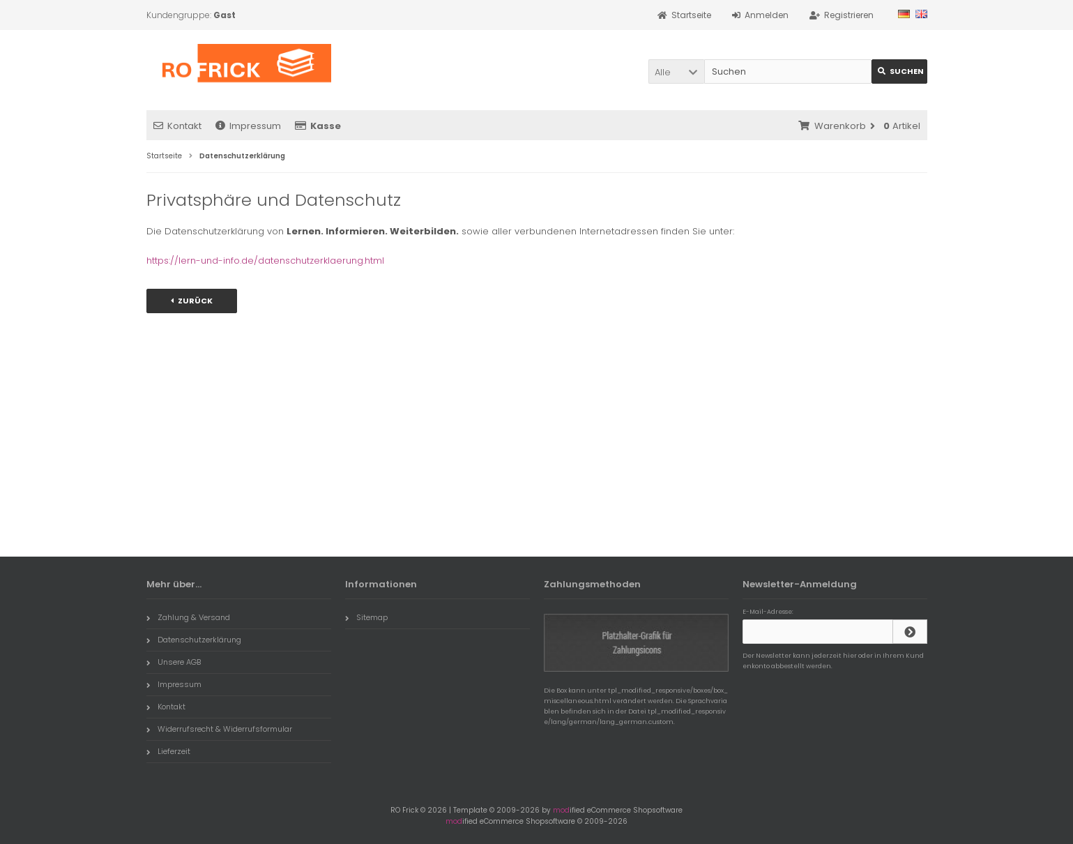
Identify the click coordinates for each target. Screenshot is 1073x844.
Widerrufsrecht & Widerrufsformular (219, 728)
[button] (676, 71)
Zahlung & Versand (188, 617)
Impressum (248, 126)
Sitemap (366, 617)
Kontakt (177, 126)
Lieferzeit (168, 751)
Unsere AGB (173, 662)
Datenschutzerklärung (193, 639)
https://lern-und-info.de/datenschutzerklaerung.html (265, 260)
